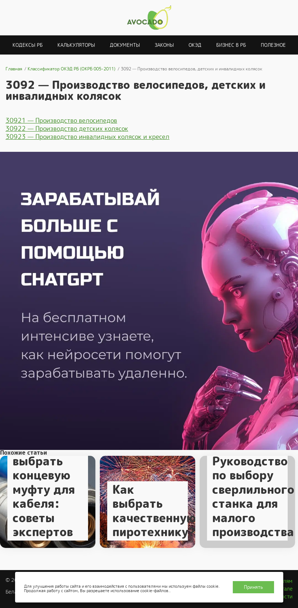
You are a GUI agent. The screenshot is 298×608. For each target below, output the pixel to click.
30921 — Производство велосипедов (61, 120)
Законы (164, 45)
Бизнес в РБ (231, 45)
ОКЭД (195, 45)
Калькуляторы (76, 45)
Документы (125, 45)
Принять (253, 587)
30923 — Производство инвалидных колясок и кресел (87, 136)
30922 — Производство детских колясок (67, 128)
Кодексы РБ (28, 45)
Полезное (273, 45)
